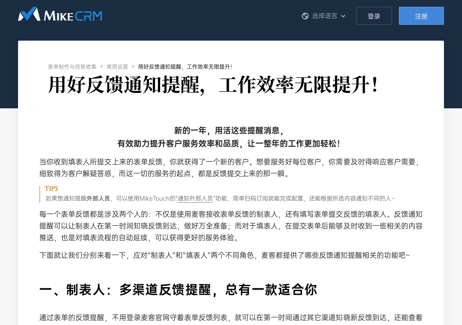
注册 (421, 16)
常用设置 (117, 66)
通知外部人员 (195, 198)
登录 (374, 16)
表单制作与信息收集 (72, 66)
